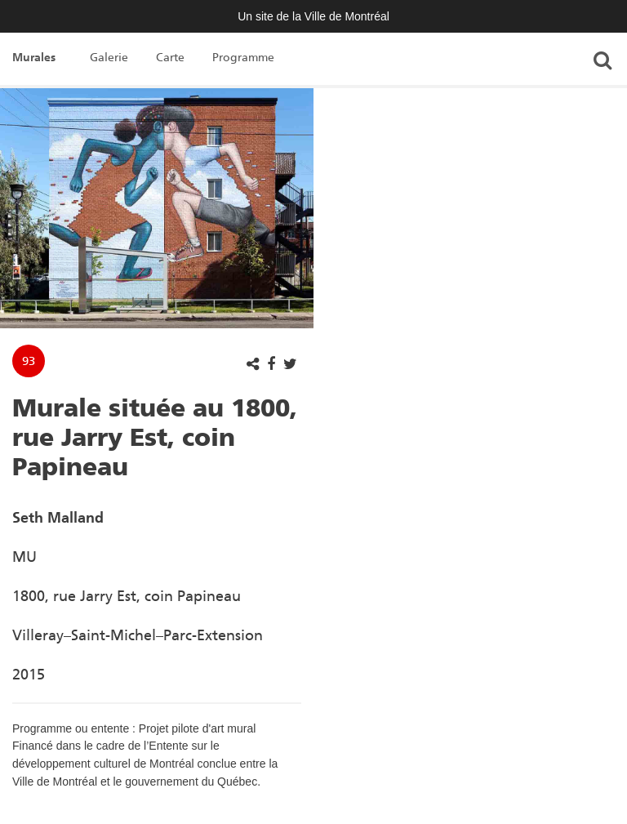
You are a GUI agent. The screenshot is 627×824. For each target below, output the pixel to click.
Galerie (109, 58)
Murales (34, 58)
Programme (243, 58)
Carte (170, 58)
